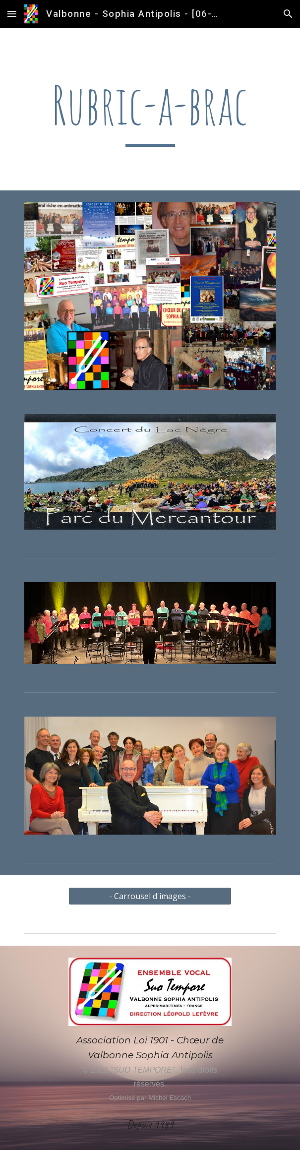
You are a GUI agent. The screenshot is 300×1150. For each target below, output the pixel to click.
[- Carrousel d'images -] (150, 896)
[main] (150, 109)
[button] (12, 13)
